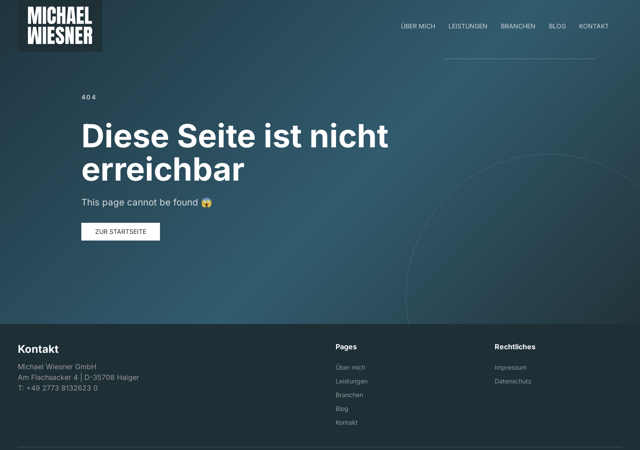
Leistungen (352, 381)
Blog (342, 408)
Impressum (511, 367)
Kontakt (347, 422)
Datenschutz (513, 381)
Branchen (349, 395)
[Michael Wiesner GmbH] (60, 25)
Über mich (350, 367)
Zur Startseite (120, 231)
